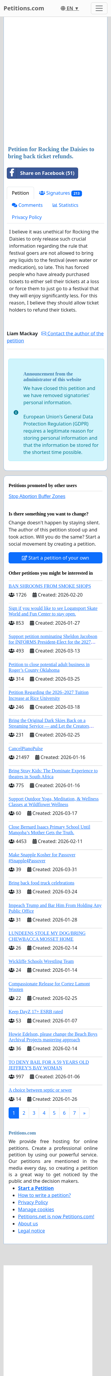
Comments (27, 205)
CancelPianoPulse (26, 748)
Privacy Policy (27, 217)
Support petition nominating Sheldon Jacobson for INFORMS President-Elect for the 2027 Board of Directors (53, 642)
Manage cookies (36, 1209)
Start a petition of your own (55, 558)
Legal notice (31, 1230)
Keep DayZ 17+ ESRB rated (36, 1011)
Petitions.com (24, 8)
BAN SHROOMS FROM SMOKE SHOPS (50, 586)
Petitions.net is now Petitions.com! (56, 1216)
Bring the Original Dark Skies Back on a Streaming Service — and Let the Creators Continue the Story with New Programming (50, 726)
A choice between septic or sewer (40, 1090)
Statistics (65, 205)
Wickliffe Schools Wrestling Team (41, 961)
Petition (20, 193)
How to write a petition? (44, 1195)
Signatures (60, 193)
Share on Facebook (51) (40, 173)
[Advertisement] (55, 81)
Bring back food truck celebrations (41, 882)
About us (28, 1223)
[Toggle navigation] (99, 8)
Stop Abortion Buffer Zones (37, 496)
